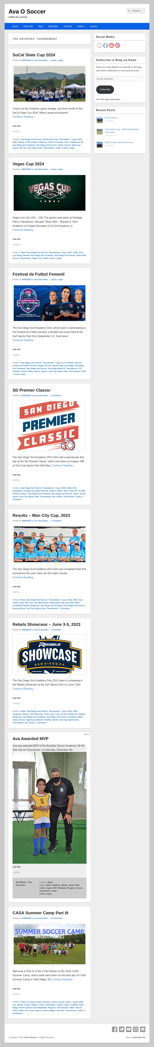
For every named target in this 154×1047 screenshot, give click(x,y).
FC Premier (58, 142)
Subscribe (105, 89)
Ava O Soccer (27, 11)
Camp (27, 1005)
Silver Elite (81, 255)
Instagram (135, 1029)
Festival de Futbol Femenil (39, 274)
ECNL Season (111, 118)
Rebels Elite (57, 366)
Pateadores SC (77, 142)
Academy (17, 714)
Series (54, 1002)
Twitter (121, 1029)
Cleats (59, 1005)
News (23, 252)
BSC (77, 885)
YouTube (128, 1029)
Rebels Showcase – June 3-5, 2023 (46, 624)
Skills (30, 371)
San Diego (69, 366)
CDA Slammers (36, 714)
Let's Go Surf (61, 714)
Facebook (114, 1029)
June (52, 714)
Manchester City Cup (59, 603)
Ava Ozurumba (41, 60)
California (42, 142)
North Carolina (25, 1008)
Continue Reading (24, 116)
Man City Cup (31, 603)
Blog (40, 26)
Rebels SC (73, 714)
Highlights (53, 26)
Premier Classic (20, 494)
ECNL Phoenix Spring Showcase (119, 142)
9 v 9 (64, 363)
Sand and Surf (19, 608)
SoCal (60, 145)
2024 (15, 142)
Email (142, 1029)
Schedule (72, 717)
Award (71, 885)
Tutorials (67, 26)
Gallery (80, 26)
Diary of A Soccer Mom (31, 1002)
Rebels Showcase (31, 605)
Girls (67, 142)
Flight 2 (52, 491)
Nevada (26, 255)
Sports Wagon (49, 1010)
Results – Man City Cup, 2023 (41, 515)
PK (75, 491)
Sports (44, 371)
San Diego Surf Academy (24, 145)
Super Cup (17, 148)
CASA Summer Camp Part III (40, 912)
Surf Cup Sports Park (32, 148)
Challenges (50, 1005)
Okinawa (62, 888)
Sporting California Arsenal (38, 720)
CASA (41, 1005)
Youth (58, 148)
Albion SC (71, 488)
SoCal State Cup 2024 (34, 55)
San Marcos (72, 368)
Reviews (47, 1002)
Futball (41, 366)
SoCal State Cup (50, 139)
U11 (26, 723)
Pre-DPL (82, 491)
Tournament (64, 139)
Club (50, 142)
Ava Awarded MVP (31, 738)
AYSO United (31, 142)
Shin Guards (62, 1008)
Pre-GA (48, 366)
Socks (32, 1010)
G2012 (60, 491)
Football (74, 1005)
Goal (71, 491)
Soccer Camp (64, 1002)
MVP (55, 888)
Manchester (43, 603)
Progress (71, 888)
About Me (28, 26)
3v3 (14, 1005)
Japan (49, 888)
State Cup (76, 145)
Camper (34, 1005)
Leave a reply (57, 60)
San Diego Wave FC (57, 368)
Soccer (67, 145)
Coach (42, 888)
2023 (64, 488)
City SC (78, 363)
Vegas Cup (37, 258)
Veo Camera (57, 496)
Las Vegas (17, 255)
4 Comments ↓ (57, 918)
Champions (18, 491)
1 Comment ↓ (57, 395)
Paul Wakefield (40, 1008)
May (72, 603)
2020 (48, 885)
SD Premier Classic (31, 390)
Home (15, 26)
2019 (81, 1002)
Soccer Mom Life (20, 1010)
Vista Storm (69, 496)
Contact (93, 26)
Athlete (21, 142)
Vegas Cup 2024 (28, 164)
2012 (80, 139)
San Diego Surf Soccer (31, 139)
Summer (60, 1010)
